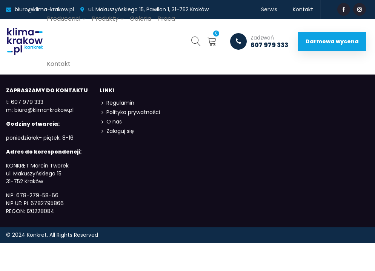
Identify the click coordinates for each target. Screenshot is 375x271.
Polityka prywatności (130, 112)
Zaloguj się (117, 131)
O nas (111, 122)
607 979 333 (259, 41)
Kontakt (59, 63)
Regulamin (117, 103)
